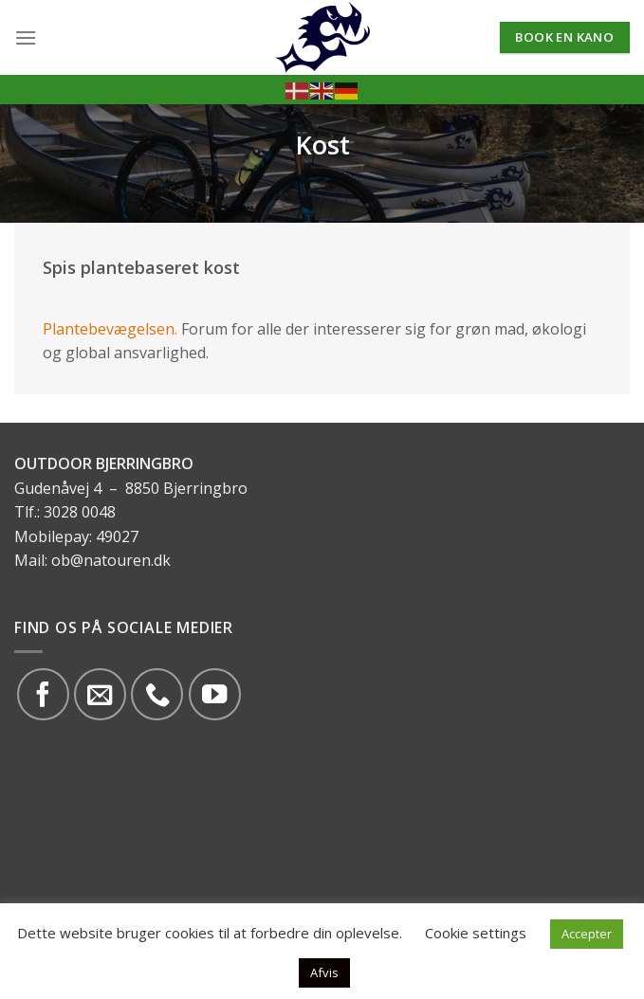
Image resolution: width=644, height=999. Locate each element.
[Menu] (25, 37)
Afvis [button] (324, 972)
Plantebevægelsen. (110, 328)
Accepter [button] (586, 933)
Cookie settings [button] (475, 932)
